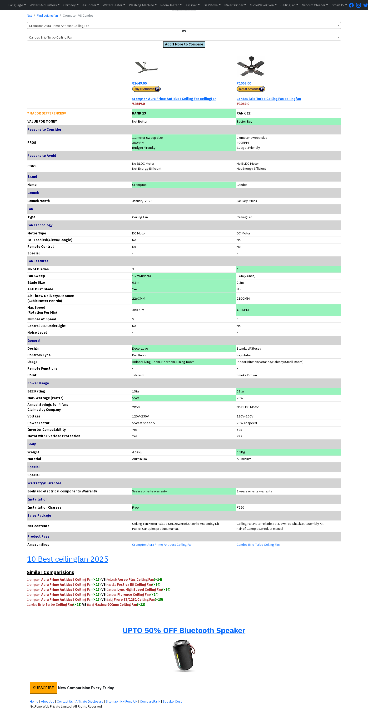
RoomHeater (169, 5)
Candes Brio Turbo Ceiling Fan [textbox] (50, 37)
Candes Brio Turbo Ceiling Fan (258, 544)
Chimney (69, 5)
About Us (47, 701)
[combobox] (184, 25)
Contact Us (65, 701)
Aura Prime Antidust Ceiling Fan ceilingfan (174, 99)
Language (16, 5)
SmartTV (338, 5)
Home (34, 701)
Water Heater (112, 5)
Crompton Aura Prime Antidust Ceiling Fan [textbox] (59, 26)
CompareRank (150, 701)
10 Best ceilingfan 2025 (67, 559)
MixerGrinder (234, 5)
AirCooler (89, 5)
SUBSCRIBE (43, 687)
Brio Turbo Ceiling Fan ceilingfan (269, 99)
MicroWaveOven (262, 5)
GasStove (211, 5)
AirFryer (191, 5)
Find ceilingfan (47, 15)
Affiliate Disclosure (89, 701)
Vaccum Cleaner (313, 5)
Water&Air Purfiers (43, 5)
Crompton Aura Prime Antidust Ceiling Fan (162, 544)
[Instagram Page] (359, 5)
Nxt (29, 15)
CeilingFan (287, 5)
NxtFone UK (128, 701)
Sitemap (112, 701)
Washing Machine (141, 5)
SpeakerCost (172, 701)
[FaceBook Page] (352, 5)
